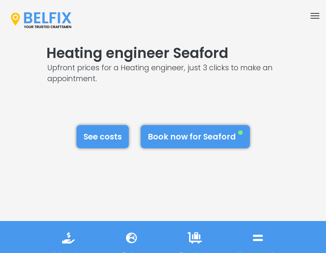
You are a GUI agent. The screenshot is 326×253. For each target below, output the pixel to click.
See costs (103, 136)
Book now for (195, 136)
